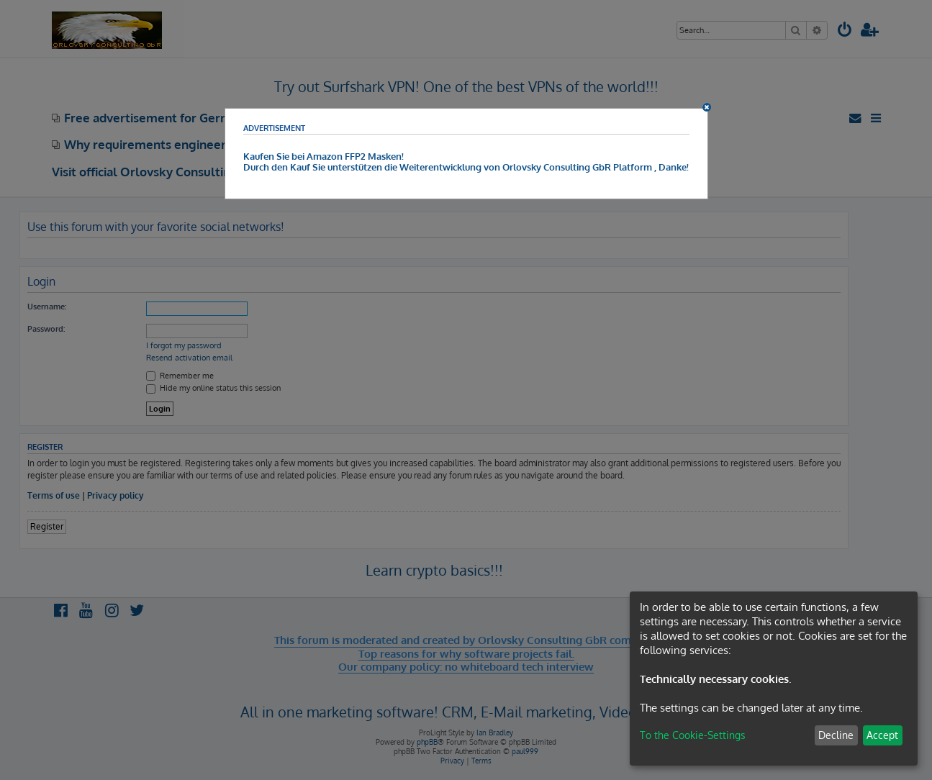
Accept (882, 735)
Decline (836, 735)
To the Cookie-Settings (693, 735)
